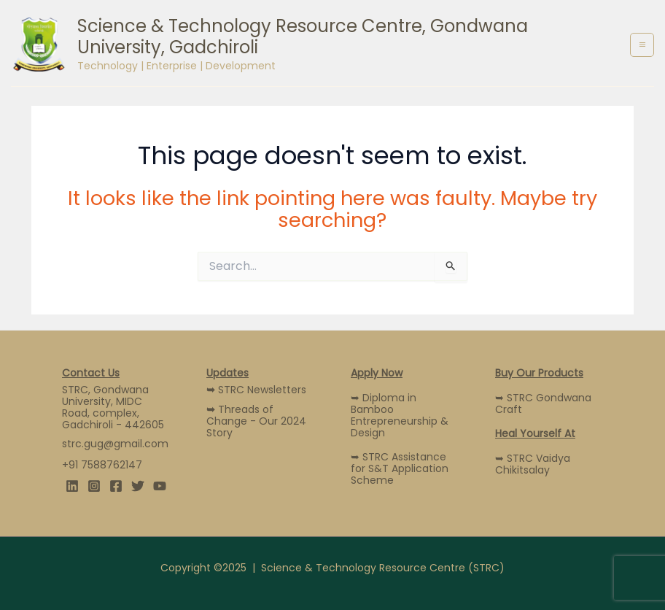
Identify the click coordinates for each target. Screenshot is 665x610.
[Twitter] (137, 486)
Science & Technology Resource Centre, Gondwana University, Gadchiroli (302, 36)
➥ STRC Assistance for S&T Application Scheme (399, 468)
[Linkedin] (72, 486)
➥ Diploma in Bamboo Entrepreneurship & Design (399, 415)
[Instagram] (94, 486)
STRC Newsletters (256, 389)
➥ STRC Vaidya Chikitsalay (532, 464)
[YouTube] (159, 486)
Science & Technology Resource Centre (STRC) (383, 567)
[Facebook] (115, 486)
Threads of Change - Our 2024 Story (256, 421)
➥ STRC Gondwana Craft (543, 403)
